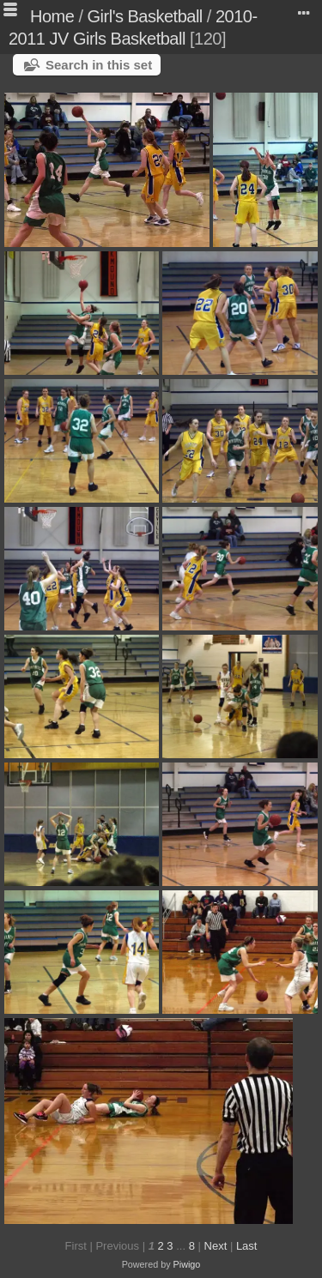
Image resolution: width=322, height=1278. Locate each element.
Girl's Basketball (145, 16)
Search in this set (99, 64)
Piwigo (187, 1264)
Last (247, 1245)
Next (216, 1245)
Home (52, 16)
